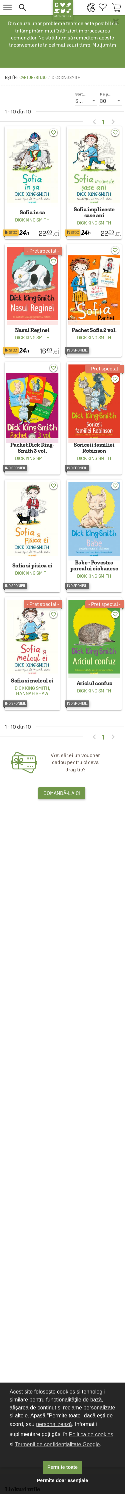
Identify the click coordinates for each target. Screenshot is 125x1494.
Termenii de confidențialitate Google (57, 1444)
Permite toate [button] (62, 1467)
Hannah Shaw (32, 693)
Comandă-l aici (61, 793)
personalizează (54, 1424)
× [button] (116, 21)
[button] (32, 7)
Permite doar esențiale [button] (62, 1480)
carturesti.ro (33, 77)
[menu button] (7, 7)
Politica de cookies (91, 1434)
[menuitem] (89, 7)
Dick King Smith (32, 220)
